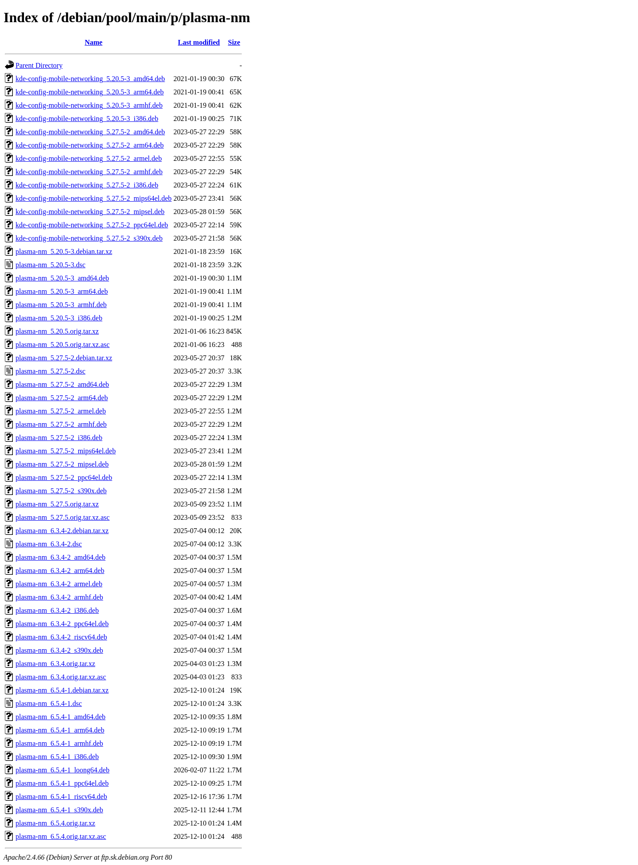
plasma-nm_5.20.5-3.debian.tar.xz (64, 251)
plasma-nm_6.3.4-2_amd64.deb (60, 557)
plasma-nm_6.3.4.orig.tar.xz (55, 663)
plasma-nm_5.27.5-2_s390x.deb (61, 491)
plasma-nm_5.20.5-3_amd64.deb (62, 278)
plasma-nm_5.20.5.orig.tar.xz (57, 331)
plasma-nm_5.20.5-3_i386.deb (59, 318)
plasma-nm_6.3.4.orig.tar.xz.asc (61, 677)
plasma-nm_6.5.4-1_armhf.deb (59, 743)
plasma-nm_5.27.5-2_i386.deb (59, 437)
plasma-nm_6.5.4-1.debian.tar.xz (62, 690)
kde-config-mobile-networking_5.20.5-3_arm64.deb (90, 92)
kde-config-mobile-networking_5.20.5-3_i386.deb (87, 118)
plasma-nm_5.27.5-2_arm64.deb (62, 397)
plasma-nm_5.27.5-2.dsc (51, 371)
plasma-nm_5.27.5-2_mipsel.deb (62, 464)
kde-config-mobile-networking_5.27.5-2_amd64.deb (90, 132)
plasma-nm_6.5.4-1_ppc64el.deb (62, 783)
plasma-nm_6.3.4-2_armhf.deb (59, 597)
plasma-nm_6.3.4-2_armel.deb (59, 584)
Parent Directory (39, 65)
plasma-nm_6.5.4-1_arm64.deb (60, 730)
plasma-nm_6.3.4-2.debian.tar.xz (62, 530)
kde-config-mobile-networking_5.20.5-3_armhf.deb (89, 105)
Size (234, 42)
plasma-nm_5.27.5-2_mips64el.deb (66, 451)
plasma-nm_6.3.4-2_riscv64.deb (61, 637)
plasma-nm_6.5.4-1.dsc (49, 703)
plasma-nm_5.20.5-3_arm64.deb (62, 291)
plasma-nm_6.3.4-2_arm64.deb (60, 570)
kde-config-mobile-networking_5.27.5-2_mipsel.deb (90, 211)
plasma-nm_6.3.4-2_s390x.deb (59, 650)
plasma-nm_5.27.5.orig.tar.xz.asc (62, 517)
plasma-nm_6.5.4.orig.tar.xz (55, 823)
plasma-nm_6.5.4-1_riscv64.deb (61, 796)
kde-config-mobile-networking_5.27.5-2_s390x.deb (89, 238)
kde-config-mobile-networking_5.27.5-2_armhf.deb (89, 171)
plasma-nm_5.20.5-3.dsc (51, 265)
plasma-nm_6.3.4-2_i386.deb (57, 610)
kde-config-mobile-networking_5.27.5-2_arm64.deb (90, 145)
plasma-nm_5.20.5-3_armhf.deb (61, 304)
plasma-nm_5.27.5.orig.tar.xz (57, 504)
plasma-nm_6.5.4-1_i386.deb (57, 756)
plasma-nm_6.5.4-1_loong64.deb (62, 770)
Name (93, 42)
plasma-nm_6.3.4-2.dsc (49, 544)
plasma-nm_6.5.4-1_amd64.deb (60, 717)
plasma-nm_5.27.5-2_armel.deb (61, 411)
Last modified (199, 42)
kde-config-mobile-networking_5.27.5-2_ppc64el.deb (92, 225)
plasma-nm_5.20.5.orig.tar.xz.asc (62, 344)
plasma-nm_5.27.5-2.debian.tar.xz (64, 358)
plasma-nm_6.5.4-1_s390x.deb (59, 810)
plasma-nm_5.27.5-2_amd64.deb (62, 384)
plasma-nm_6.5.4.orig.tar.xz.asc (61, 836)
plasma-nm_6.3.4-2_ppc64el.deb (62, 623)
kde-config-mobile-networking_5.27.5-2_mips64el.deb (93, 198)
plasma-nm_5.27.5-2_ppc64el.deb (64, 477)
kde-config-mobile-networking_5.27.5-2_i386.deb (87, 185)
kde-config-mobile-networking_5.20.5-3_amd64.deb (90, 78)
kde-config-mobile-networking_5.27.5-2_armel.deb (89, 158)
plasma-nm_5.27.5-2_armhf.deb (61, 424)
